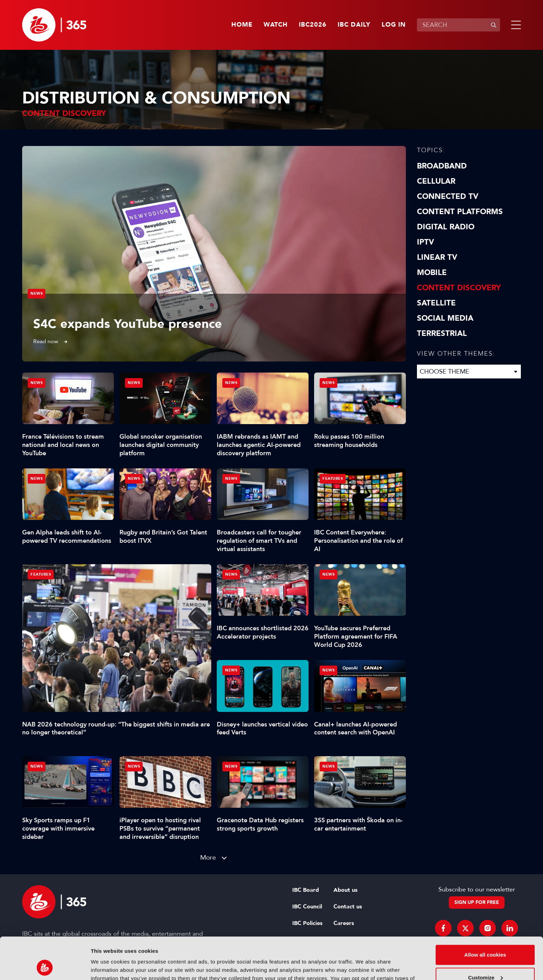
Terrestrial (442, 333)
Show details (107, 966)
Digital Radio (445, 227)
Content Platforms (460, 212)
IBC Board (305, 890)
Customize (485, 938)
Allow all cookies (485, 915)
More (208, 857)
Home (241, 24)
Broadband (442, 166)
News (36, 293)
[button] (514, 25)
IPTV (425, 242)
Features (40, 574)
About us (345, 890)
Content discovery (459, 288)
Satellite (436, 303)
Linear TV (437, 257)
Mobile (432, 272)
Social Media (445, 318)
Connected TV (447, 196)
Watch (276, 24)
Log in (394, 24)
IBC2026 (313, 24)
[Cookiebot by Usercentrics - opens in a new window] (45, 966)
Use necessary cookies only (485, 961)
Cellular (436, 181)
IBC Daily (354, 24)
